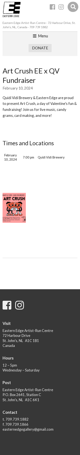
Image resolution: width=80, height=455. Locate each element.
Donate (40, 48)
